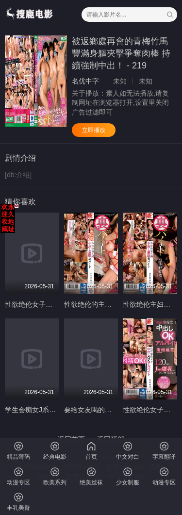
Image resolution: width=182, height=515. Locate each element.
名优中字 (85, 81)
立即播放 (93, 130)
